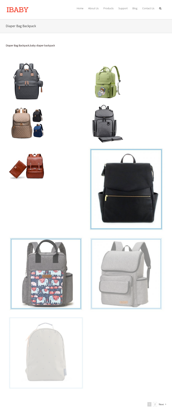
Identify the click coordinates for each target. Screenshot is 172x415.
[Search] (160, 8)
